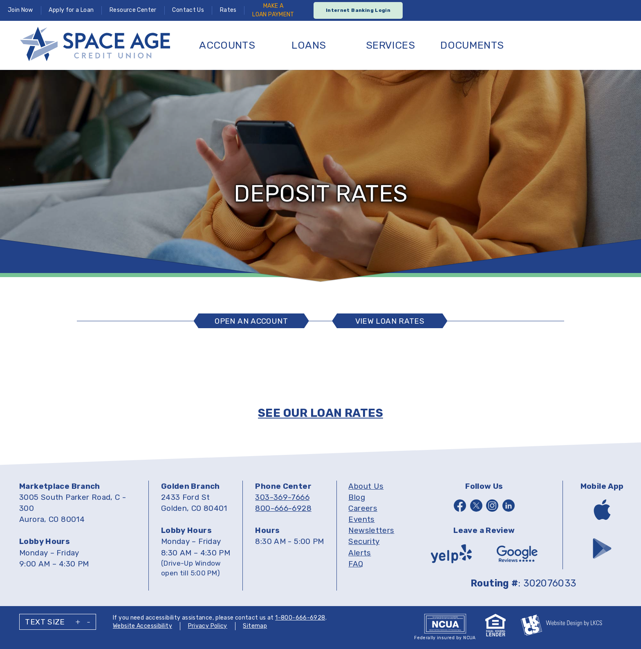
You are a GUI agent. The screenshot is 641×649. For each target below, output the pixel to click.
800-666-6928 (283, 508)
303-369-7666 (282, 497)
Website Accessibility (142, 625)
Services (390, 45)
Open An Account (251, 321)
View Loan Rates (390, 321)
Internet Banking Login (358, 10)
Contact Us (188, 10)
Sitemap (255, 625)
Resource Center (133, 10)
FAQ (355, 563)
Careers (362, 508)
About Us (365, 486)
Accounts (227, 45)
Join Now (20, 10)
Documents (472, 45)
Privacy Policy (207, 625)
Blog (356, 497)
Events (361, 519)
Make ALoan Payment (273, 10)
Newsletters (371, 530)
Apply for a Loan (71, 10)
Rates (228, 10)
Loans (308, 45)
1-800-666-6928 (300, 617)
